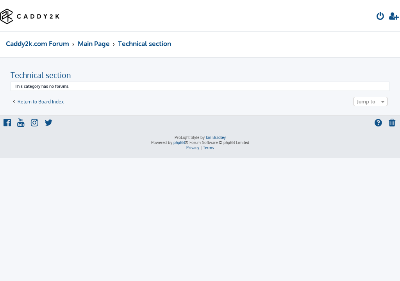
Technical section (41, 75)
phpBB (179, 142)
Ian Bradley (216, 137)
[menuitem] (380, 17)
